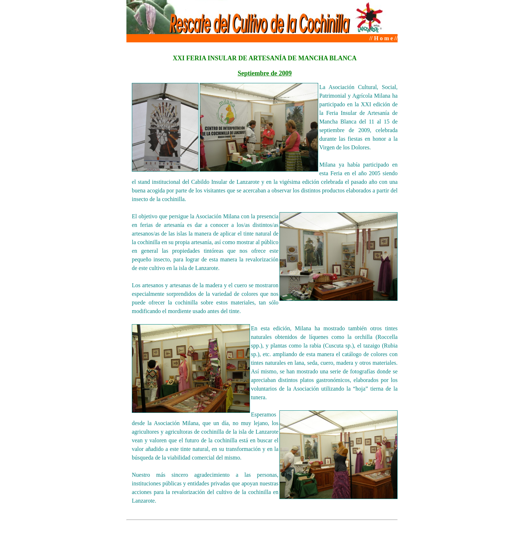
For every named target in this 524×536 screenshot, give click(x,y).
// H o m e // (383, 38)
